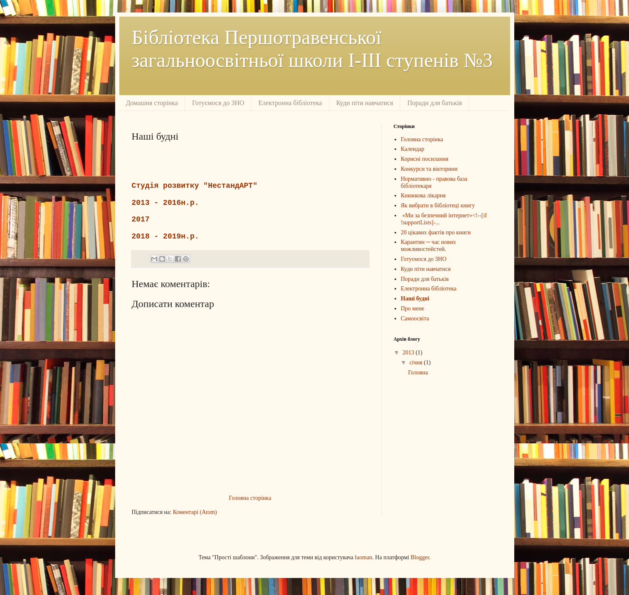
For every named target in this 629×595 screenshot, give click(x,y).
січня (416, 362)
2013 (409, 352)
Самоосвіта (415, 318)
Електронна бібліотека (290, 102)
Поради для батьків (434, 102)
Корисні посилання (424, 159)
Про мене (412, 308)
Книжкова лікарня (423, 195)
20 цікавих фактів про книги (436, 232)
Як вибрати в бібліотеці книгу (438, 205)
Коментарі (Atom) (195, 512)
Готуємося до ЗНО (218, 102)
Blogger (420, 557)
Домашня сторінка (152, 102)
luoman (363, 557)
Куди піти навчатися (364, 102)
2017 (141, 219)
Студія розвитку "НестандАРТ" (194, 186)
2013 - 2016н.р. (165, 203)
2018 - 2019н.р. (165, 236)
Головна (418, 372)
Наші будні (415, 298)
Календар (412, 149)
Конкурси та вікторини (429, 169)
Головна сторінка (250, 498)
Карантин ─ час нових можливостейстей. (428, 245)
